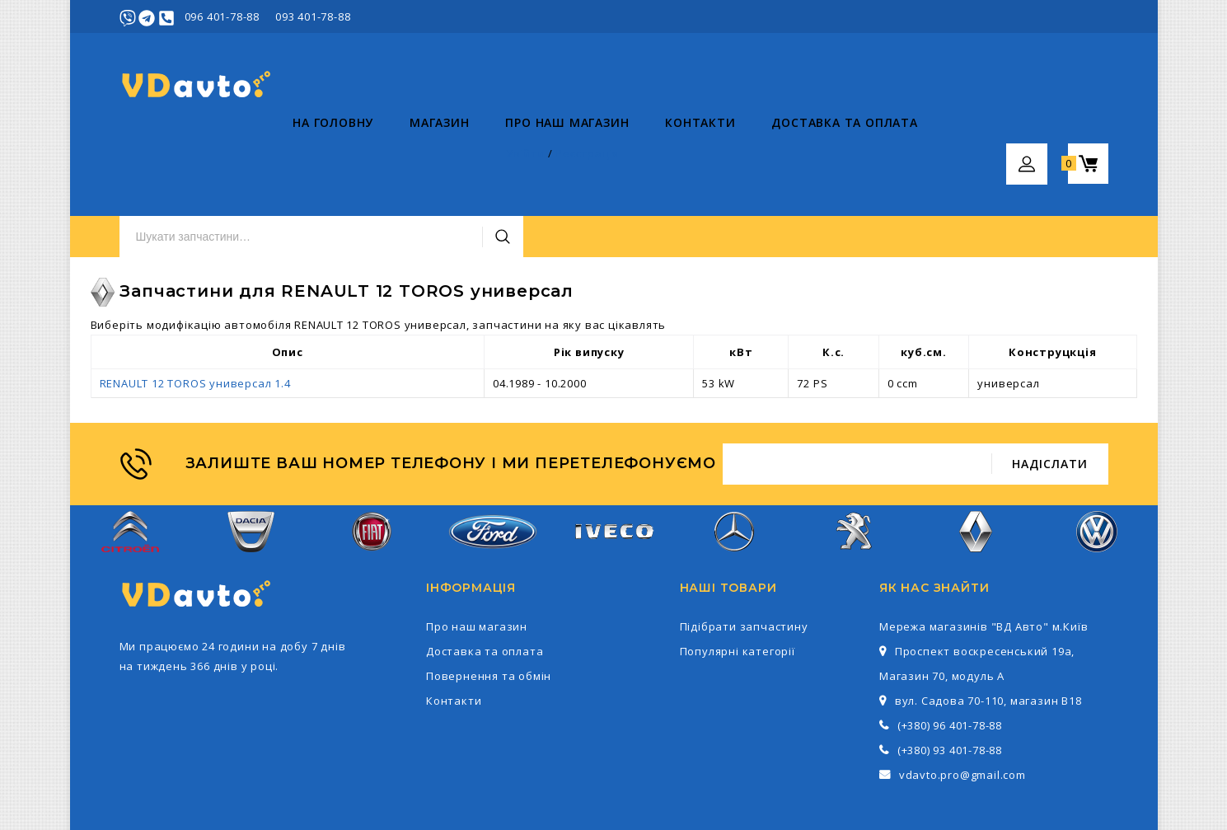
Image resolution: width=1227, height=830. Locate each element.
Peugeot (854, 461)
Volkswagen (1097, 461)
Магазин (266, 157)
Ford (492, 460)
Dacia (250, 461)
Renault (976, 461)
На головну (159, 157)
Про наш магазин (394, 157)
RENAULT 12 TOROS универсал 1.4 (195, 304)
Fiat (371, 461)
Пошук (821, 85)
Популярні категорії (737, 572)
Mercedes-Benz (734, 461)
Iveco (613, 461)
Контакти (527, 157)
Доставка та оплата (671, 157)
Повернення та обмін (488, 596)
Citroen (130, 461)
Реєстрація (1076, 16)
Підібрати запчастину (744, 547)
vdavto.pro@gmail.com (962, 695)
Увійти (1014, 16)
